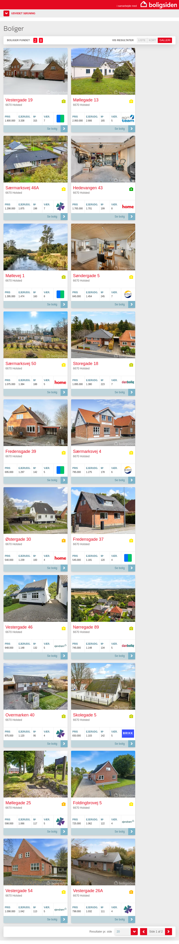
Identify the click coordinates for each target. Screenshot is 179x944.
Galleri (164, 40)
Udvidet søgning (23, 13)
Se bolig (52, 128)
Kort (152, 40)
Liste (142, 40)
